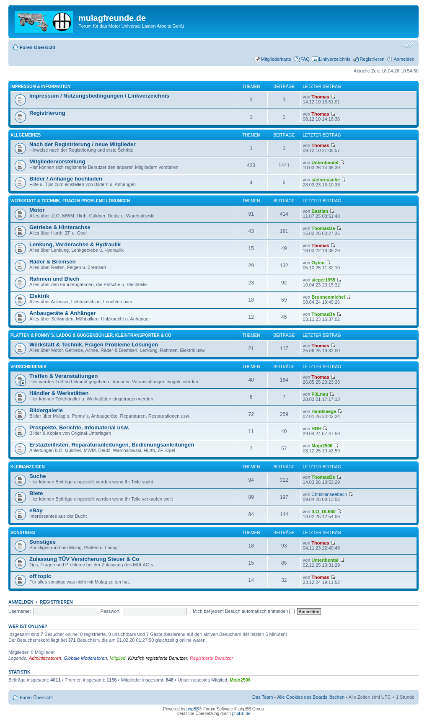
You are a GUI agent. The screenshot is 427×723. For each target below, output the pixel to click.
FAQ (305, 59)
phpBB (192, 709)
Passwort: (111, 611)
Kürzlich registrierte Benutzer (157, 658)
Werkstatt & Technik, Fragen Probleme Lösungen (70, 201)
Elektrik (39, 296)
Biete (36, 493)
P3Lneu (319, 394)
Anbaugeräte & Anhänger (62, 313)
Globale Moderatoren (85, 658)
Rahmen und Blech (54, 279)
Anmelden (403, 59)
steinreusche (325, 179)
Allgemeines (25, 135)
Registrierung (47, 113)
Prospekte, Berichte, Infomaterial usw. (79, 427)
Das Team (262, 697)
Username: (19, 611)
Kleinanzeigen (27, 467)
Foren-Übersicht (37, 47)
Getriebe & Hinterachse (60, 227)
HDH (316, 428)
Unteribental (324, 162)
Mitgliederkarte (276, 59)
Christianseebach (329, 494)
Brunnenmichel (328, 297)
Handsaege (323, 411)
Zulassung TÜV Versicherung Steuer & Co (84, 559)
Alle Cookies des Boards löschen (310, 697)
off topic (40, 576)
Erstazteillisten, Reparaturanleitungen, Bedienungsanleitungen (111, 445)
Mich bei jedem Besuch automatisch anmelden (244, 611)
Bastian (319, 211)
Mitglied (118, 658)
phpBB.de (241, 713)
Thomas (320, 96)
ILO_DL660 (323, 511)
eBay (36, 510)
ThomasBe (323, 228)
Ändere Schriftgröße (408, 45)
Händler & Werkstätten (58, 393)
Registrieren (372, 59)
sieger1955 (323, 279)
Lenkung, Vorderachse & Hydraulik (75, 244)
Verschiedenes (28, 366)
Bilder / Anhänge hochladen (65, 179)
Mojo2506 (321, 445)
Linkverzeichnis (334, 59)
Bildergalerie (46, 410)
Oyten (317, 262)
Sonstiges (22, 532)
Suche (37, 476)
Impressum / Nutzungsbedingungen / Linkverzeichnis (99, 96)
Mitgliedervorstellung (57, 161)
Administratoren (45, 658)
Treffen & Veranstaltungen (63, 376)
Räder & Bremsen (52, 261)
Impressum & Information (40, 86)
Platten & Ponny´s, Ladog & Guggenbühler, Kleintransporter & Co (90, 335)
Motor (37, 210)
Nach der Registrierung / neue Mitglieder (82, 144)
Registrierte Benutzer (211, 658)
